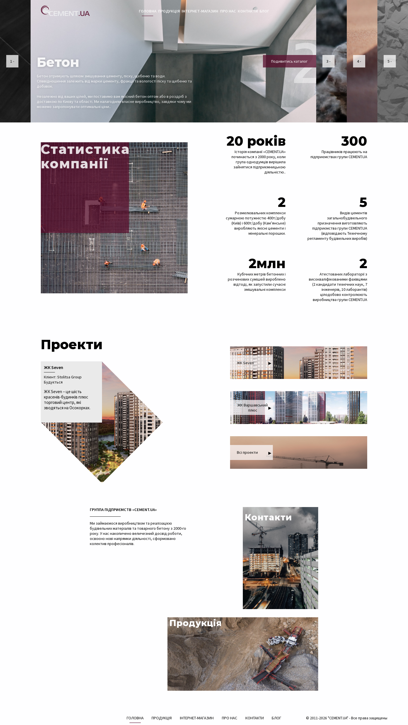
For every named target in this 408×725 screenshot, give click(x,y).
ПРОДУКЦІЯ (169, 11)
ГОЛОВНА (147, 11)
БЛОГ (264, 11)
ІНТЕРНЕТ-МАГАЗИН (200, 11)
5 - (390, 61)
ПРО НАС (228, 11)
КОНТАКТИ (248, 11)
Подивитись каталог (289, 61)
